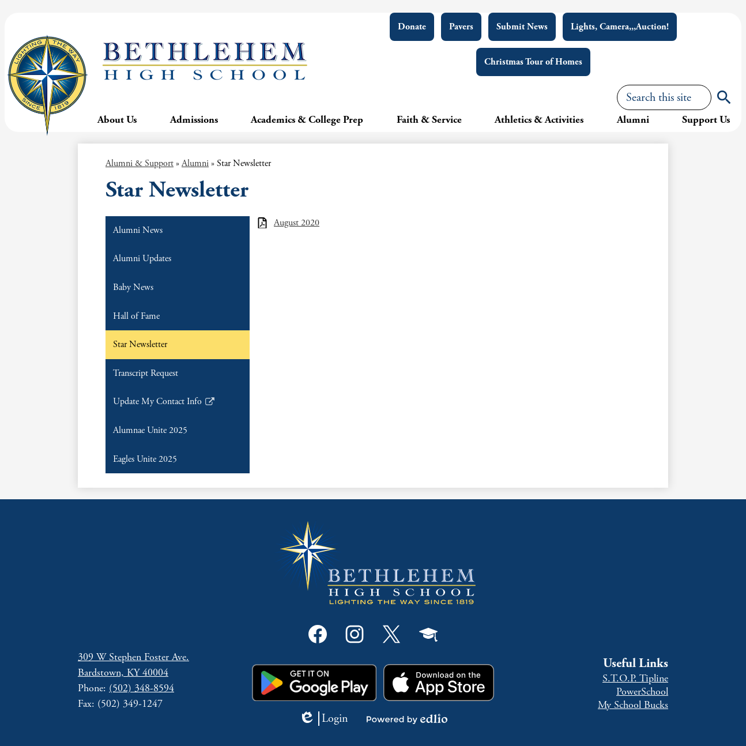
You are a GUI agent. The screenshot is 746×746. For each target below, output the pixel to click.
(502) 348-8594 (141, 688)
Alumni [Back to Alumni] (195, 163)
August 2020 (296, 222)
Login (323, 718)
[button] (117, 119)
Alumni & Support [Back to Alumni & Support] (140, 163)
